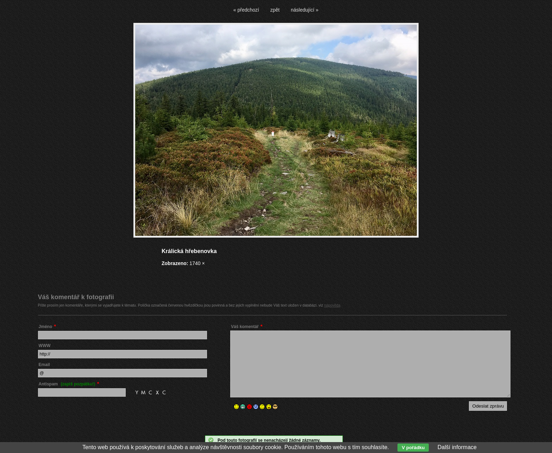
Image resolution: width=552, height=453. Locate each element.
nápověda (332, 305)
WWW (45, 345)
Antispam (67, 384)
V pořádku (413, 447)
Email (44, 364)
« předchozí (246, 10)
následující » (305, 10)
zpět (275, 10)
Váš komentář (245, 326)
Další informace (457, 447)
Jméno (45, 326)
